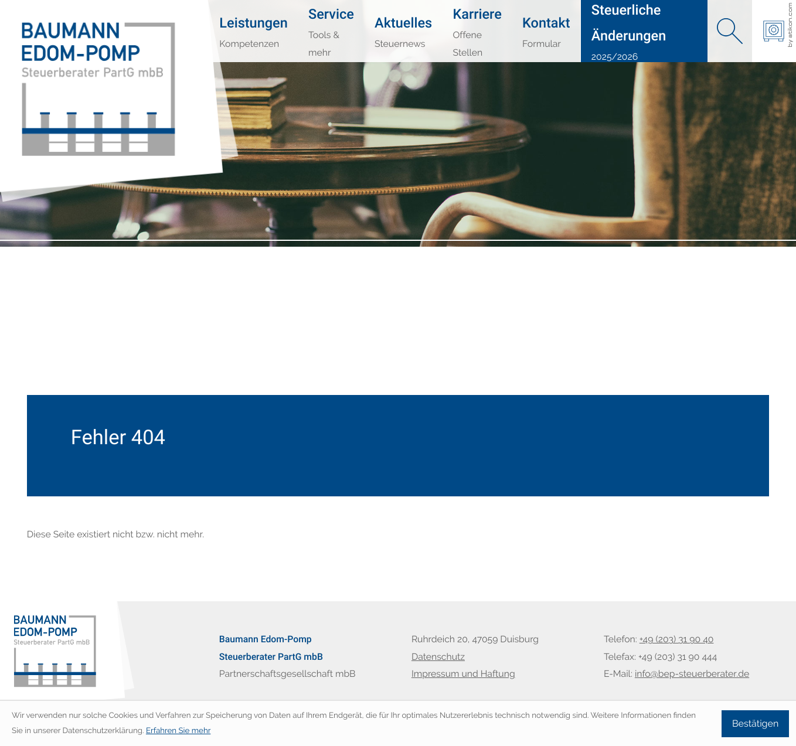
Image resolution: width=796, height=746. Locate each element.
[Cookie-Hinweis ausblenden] (755, 723)
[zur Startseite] (56, 51)
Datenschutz (438, 656)
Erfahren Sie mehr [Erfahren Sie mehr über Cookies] (178, 731)
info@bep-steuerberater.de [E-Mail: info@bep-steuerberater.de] (692, 673)
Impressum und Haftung (463, 673)
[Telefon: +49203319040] (676, 639)
